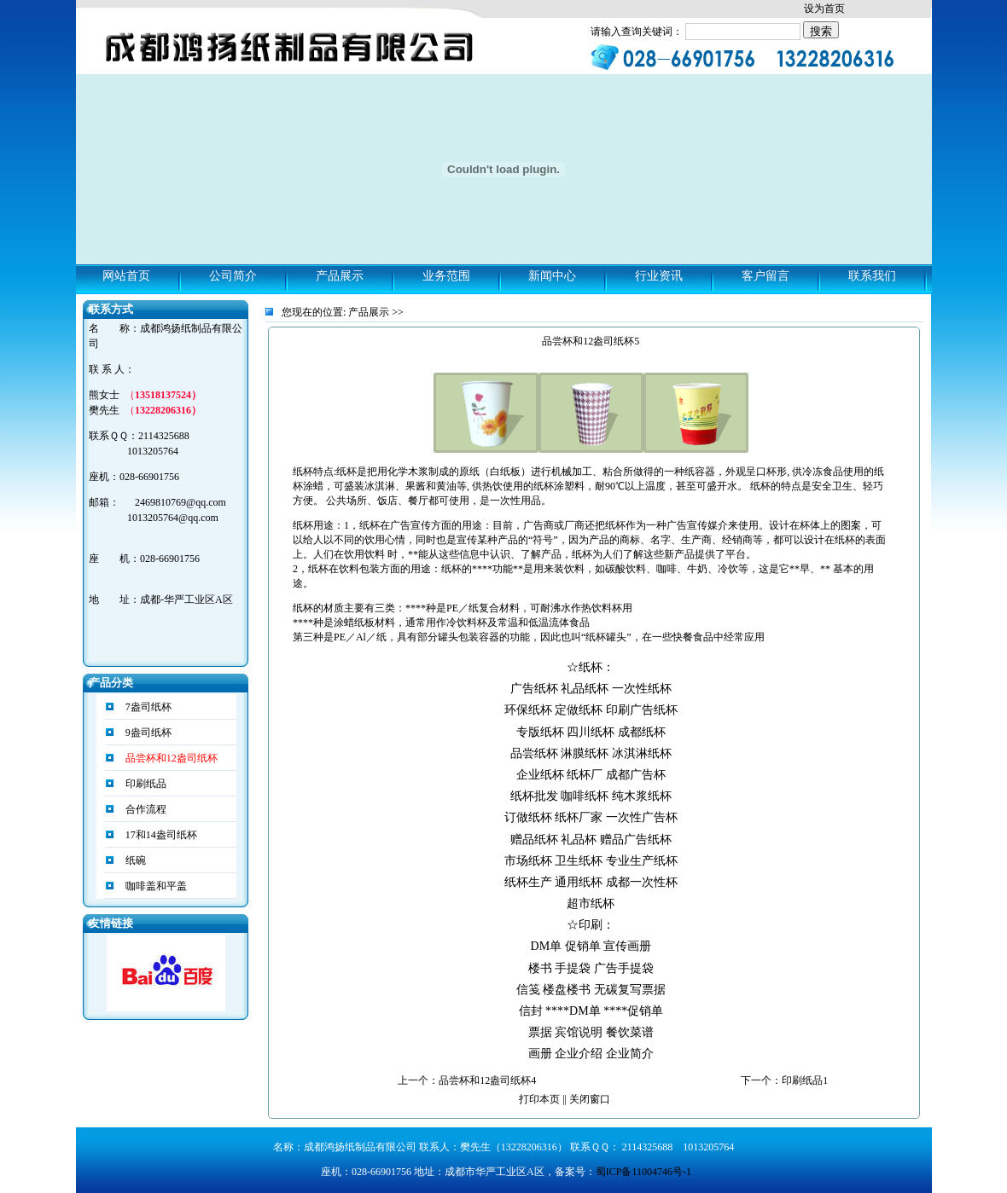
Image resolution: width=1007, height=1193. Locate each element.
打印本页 (539, 1099)
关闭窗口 (589, 1099)
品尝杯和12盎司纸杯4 (487, 1080)
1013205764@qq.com (172, 518)
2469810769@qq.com (180, 502)
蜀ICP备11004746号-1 (643, 1172)
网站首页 (126, 275)
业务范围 (446, 275)
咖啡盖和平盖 (155, 886)
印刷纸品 (144, 784)
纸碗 (134, 860)
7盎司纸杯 (147, 707)
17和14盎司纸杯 (160, 835)
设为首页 (824, 8)
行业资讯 (659, 275)
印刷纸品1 (805, 1080)
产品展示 (340, 275)
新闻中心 (552, 275)
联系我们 (872, 275)
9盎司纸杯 (147, 732)
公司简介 (233, 275)
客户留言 (765, 275)
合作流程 (144, 809)
